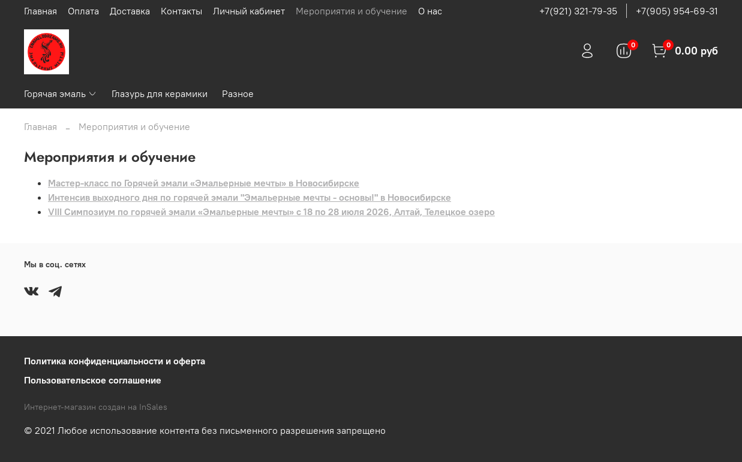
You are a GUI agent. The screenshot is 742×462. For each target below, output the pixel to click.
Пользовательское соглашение (92, 380)
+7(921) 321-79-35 (578, 11)
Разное (238, 93)
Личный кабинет (249, 11)
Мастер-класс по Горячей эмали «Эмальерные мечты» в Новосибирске (203, 183)
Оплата (83, 11)
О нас (430, 11)
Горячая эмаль (60, 93)
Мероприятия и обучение (351, 11)
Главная (40, 11)
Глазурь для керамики (160, 93)
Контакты (181, 11)
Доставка (130, 11)
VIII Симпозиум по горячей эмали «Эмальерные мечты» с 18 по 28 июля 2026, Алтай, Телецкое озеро (271, 212)
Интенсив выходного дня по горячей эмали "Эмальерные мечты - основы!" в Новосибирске (249, 197)
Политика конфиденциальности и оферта (114, 361)
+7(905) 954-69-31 (677, 11)
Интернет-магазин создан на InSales (95, 406)
